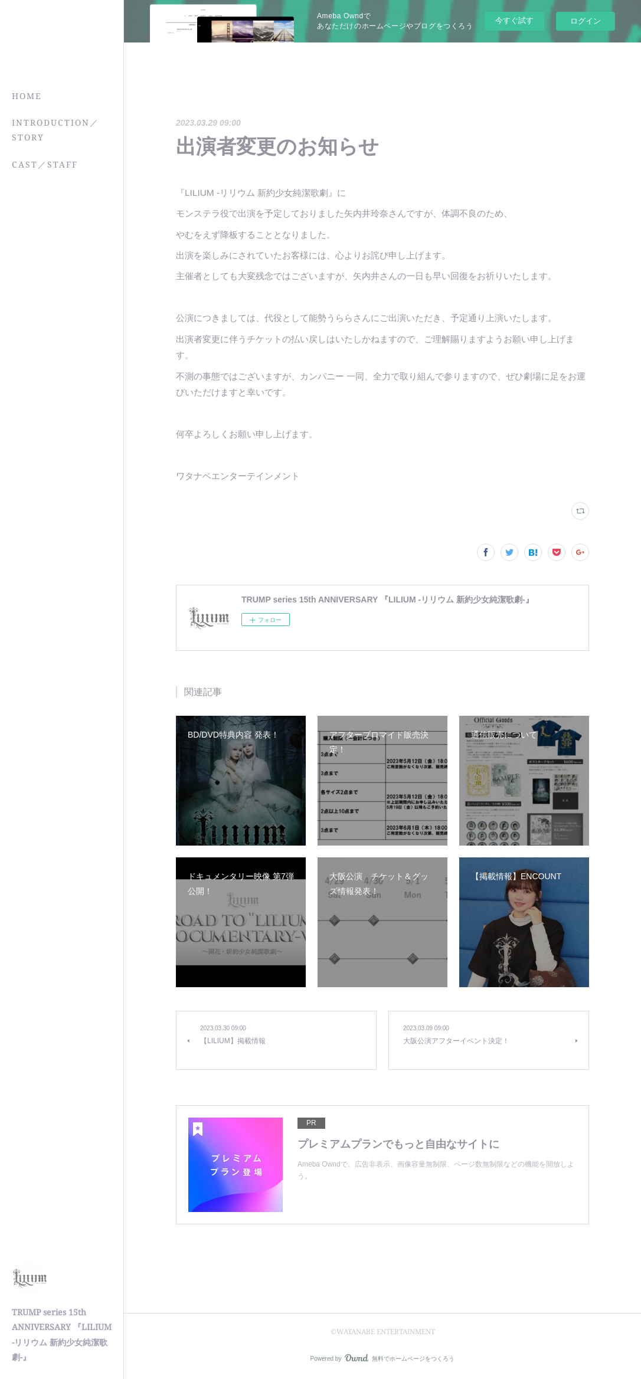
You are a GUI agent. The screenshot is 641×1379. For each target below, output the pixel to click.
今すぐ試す (514, 20)
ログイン (585, 21)
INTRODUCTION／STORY (55, 130)
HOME (27, 95)
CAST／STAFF (45, 164)
